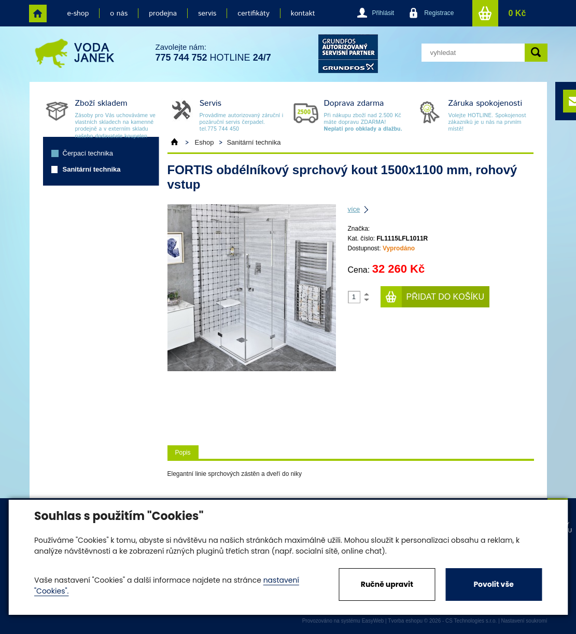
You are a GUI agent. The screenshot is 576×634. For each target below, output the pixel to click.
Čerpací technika (88, 153)
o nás (119, 13)
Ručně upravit (387, 584)
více (354, 209)
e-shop (78, 13)
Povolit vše (493, 584)
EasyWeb (373, 621)
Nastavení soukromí (524, 621)
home (38, 13)
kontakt (303, 13)
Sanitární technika (92, 169)
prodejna (163, 13)
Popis (183, 452)
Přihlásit (383, 13)
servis (207, 13)
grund (348, 53)
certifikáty (253, 13)
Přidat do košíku (445, 296)
